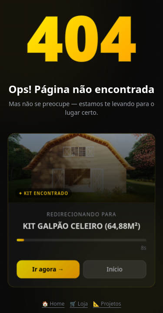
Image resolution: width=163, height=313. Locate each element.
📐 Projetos (107, 303)
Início (114, 270)
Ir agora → (48, 270)
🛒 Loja (79, 303)
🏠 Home (53, 303)
